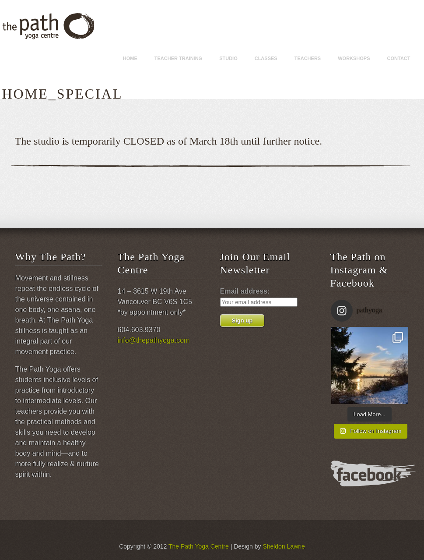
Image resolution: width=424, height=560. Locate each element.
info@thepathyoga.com (154, 340)
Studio (228, 58)
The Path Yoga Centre (198, 546)
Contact (398, 58)
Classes (266, 58)
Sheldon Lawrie (284, 546)
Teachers (307, 58)
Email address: (245, 291)
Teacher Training (178, 58)
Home (130, 58)
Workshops (354, 58)
